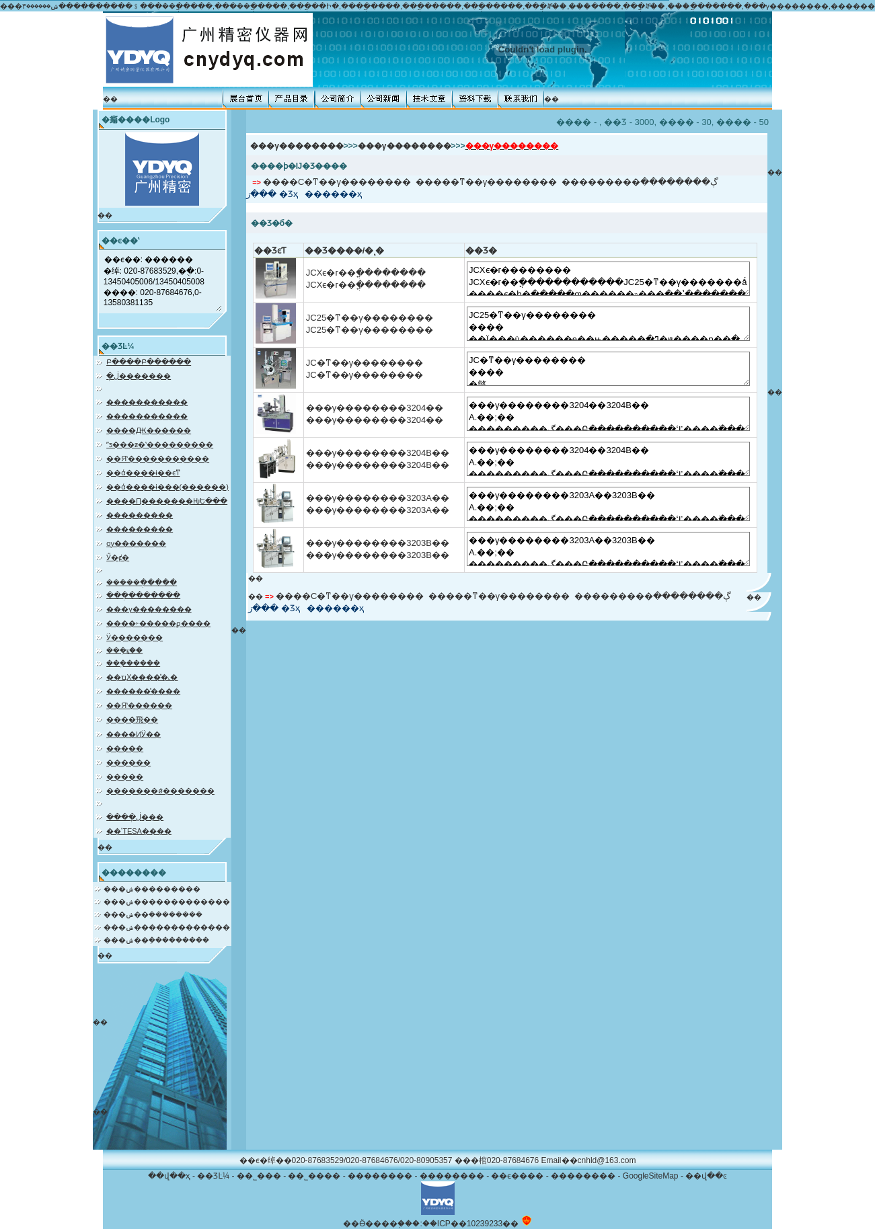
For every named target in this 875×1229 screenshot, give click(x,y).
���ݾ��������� (152, 889)
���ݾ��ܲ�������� (153, 914)
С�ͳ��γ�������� (354, 182)
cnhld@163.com (607, 1160)
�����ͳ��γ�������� (487, 182)
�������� (380, 1176)
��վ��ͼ (706, 1176)
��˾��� (259, 1176)
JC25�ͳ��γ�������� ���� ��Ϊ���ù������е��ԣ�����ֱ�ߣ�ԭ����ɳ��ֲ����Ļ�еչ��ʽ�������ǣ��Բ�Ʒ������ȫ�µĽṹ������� (608, 324)
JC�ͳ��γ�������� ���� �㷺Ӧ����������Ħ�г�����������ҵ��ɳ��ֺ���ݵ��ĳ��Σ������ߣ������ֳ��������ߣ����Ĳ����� (608, 369)
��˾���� (314, 1176)
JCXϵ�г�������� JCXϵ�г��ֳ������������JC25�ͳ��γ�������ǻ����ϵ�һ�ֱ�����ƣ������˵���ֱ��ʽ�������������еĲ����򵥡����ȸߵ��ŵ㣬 (608, 279)
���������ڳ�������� (640, 182)
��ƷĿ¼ (213, 1176)
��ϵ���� (517, 1176)
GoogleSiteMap (651, 1176)
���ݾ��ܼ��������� (156, 940)
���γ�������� (297, 146)
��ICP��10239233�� (470, 1223)
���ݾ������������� (167, 902)
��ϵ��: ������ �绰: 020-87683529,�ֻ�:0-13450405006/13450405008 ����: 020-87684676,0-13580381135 (162, 281)
